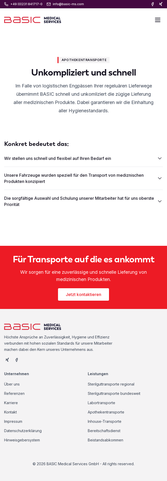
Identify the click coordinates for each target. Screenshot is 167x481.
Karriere (11, 403)
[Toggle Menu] (158, 20)
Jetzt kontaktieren (83, 294)
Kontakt (10, 412)
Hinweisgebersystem (22, 440)
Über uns (12, 384)
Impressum (13, 421)
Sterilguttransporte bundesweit (114, 393)
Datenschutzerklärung (23, 430)
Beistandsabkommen (105, 440)
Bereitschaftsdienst (104, 430)
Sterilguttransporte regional (111, 384)
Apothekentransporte (106, 412)
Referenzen (14, 393)
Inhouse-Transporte (104, 421)
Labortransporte (101, 403)
